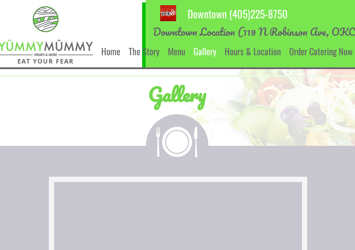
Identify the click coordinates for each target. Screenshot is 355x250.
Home (110, 51)
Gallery (204, 51)
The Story (144, 51)
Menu (176, 51)
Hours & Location (253, 51)
